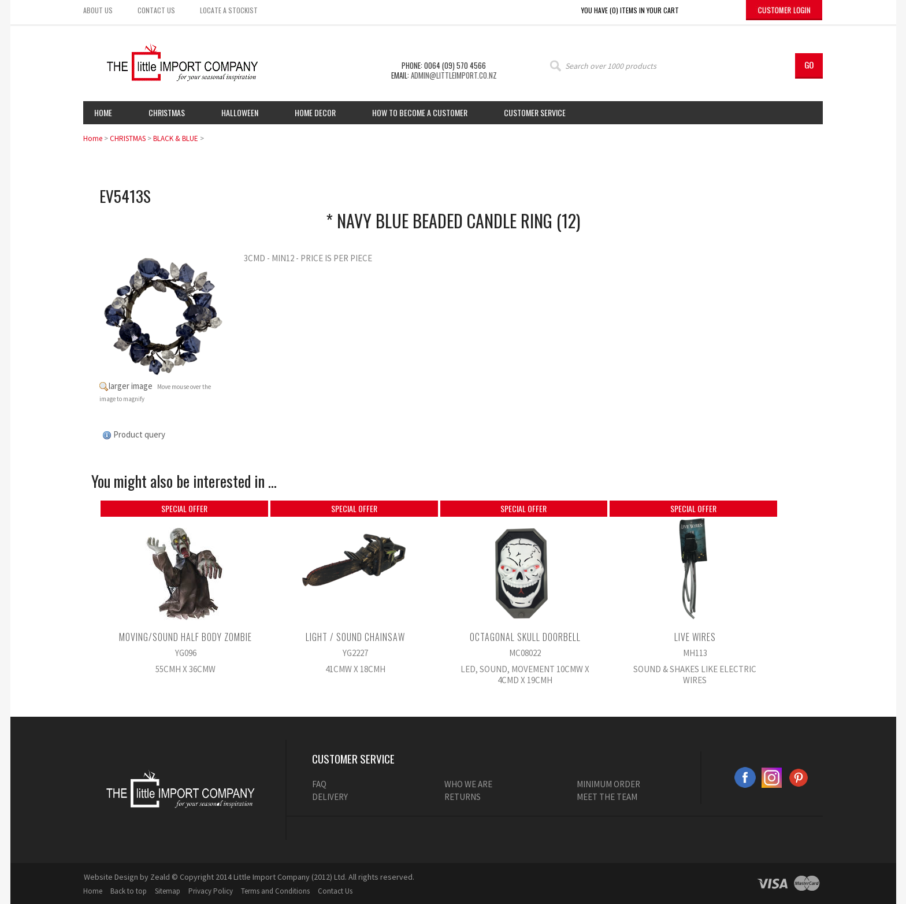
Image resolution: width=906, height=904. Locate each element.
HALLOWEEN (239, 112)
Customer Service (535, 112)
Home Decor (315, 112)
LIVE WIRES (695, 637)
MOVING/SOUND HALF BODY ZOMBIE (185, 637)
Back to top (128, 891)
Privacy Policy (210, 891)
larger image (131, 385)
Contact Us (335, 891)
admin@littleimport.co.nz (454, 75)
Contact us (156, 10)
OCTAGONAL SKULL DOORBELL (525, 637)
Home (103, 112)
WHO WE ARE (468, 784)
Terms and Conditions (275, 891)
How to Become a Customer (419, 112)
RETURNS (462, 796)
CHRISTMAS (128, 138)
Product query (139, 434)
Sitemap (167, 891)
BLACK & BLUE (175, 138)
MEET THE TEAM (607, 796)
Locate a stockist (229, 10)
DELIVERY (330, 796)
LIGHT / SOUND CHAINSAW (355, 637)
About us (98, 10)
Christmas (166, 112)
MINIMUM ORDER (608, 784)
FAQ (319, 784)
